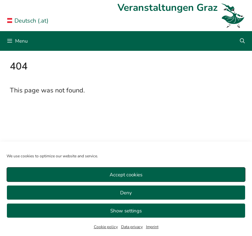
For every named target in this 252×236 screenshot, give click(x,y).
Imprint (152, 226)
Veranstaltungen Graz (167, 7)
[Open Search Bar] (242, 41)
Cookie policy (106, 226)
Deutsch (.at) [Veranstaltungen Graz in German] (28, 21)
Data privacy (132, 226)
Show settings (126, 210)
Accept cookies (126, 174)
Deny (126, 192)
